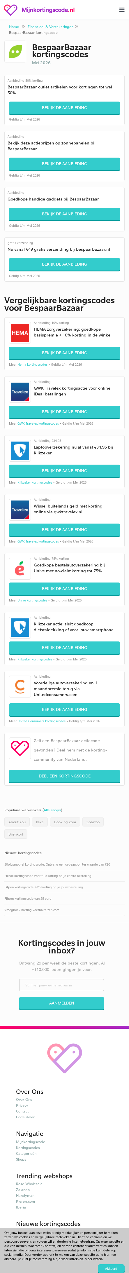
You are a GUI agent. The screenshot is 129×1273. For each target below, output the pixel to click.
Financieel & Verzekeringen (50, 26)
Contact (22, 1111)
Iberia (21, 1207)
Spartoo (93, 821)
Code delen (25, 1117)
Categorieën (26, 1153)
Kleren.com (25, 1201)
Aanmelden (61, 1003)
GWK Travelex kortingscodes (38, 423)
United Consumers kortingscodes (41, 721)
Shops (21, 1159)
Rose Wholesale (29, 1183)
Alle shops (52, 810)
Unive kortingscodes (32, 600)
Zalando (23, 1189)
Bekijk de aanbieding (64, 107)
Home (14, 26)
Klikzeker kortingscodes (34, 482)
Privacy (22, 1105)
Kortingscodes (28, 1147)
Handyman (25, 1195)
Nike (40, 821)
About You (17, 821)
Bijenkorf (15, 834)
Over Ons (24, 1099)
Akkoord (111, 1269)
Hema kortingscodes (32, 364)
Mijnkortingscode (30, 1141)
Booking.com (65, 821)
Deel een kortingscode (65, 776)
